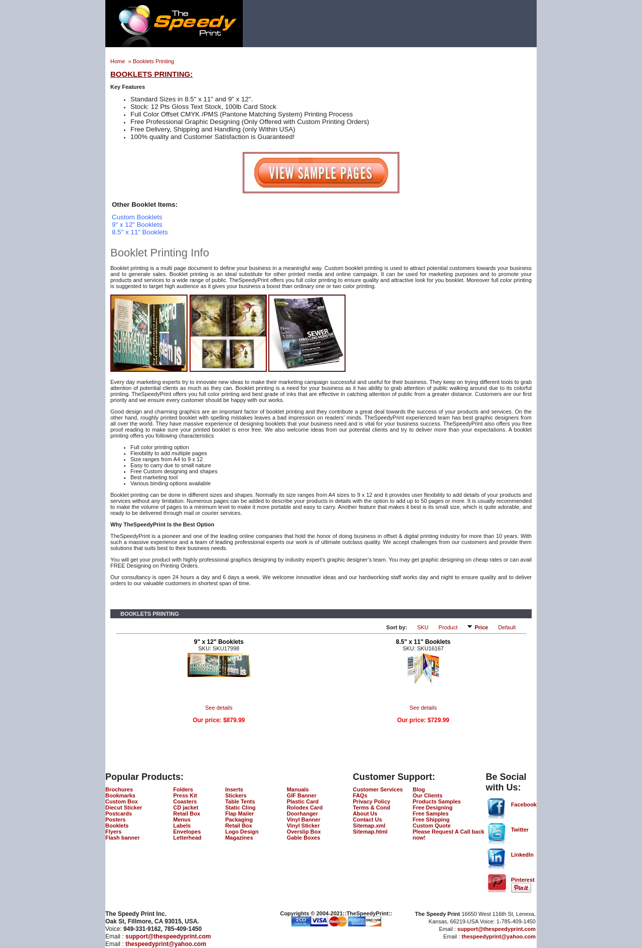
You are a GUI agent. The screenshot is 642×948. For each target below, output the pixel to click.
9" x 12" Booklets (219, 641)
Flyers (113, 832)
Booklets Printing (154, 61)
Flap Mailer (239, 813)
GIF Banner (301, 795)
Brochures (119, 789)
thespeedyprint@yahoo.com (165, 943)
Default (507, 627)
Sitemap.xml (369, 826)
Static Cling (240, 807)
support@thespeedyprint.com (168, 936)
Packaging (239, 820)
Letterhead (187, 838)
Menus (182, 820)
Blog (419, 789)
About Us (365, 813)
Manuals (298, 789)
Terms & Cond (371, 807)
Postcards (118, 813)
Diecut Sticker (123, 807)
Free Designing (432, 807)
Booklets (116, 826)
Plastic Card (303, 801)
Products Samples (437, 801)
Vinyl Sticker (303, 826)
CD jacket (185, 807)
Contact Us (367, 820)
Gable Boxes (303, 838)
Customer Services (378, 789)
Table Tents (240, 801)
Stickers (236, 795)
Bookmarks (120, 795)
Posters (115, 820)
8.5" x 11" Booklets (423, 641)
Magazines (239, 838)
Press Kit (185, 795)
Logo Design (242, 832)
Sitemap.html (370, 832)
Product (447, 627)
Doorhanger (302, 813)
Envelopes (187, 832)
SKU (423, 627)
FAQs (360, 795)
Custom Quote (432, 826)
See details (218, 708)
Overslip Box (304, 832)
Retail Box (186, 813)
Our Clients (427, 795)
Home (118, 61)
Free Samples (431, 813)
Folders (183, 789)
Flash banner (122, 838)
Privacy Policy (372, 801)
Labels (182, 826)
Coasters (185, 801)
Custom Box (121, 801)
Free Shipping (431, 820)
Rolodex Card (305, 807)
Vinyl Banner (303, 820)
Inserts (234, 789)
